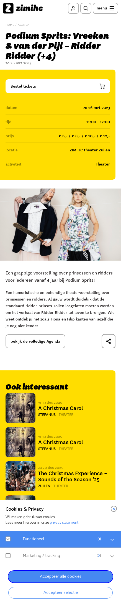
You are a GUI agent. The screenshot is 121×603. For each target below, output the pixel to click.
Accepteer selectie (60, 592)
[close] (114, 509)
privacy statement (64, 523)
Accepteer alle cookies (60, 576)
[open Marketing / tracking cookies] (112, 556)
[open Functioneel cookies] (112, 540)
